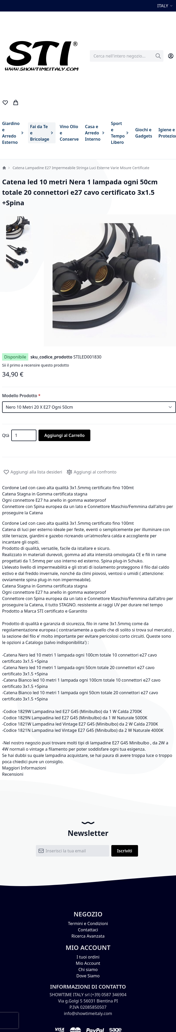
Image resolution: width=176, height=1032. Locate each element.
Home (4, 168)
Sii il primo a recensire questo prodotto (35, 365)
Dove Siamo (88, 976)
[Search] (158, 56)
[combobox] (126, 56)
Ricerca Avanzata (88, 936)
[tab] (88, 768)
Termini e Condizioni (88, 923)
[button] (165, 6)
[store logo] (41, 56)
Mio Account (88, 963)
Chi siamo (88, 969)
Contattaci (88, 930)
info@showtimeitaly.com (88, 1013)
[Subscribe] (124, 851)
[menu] (87, 133)
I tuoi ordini (87, 957)
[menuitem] (13, 132)
